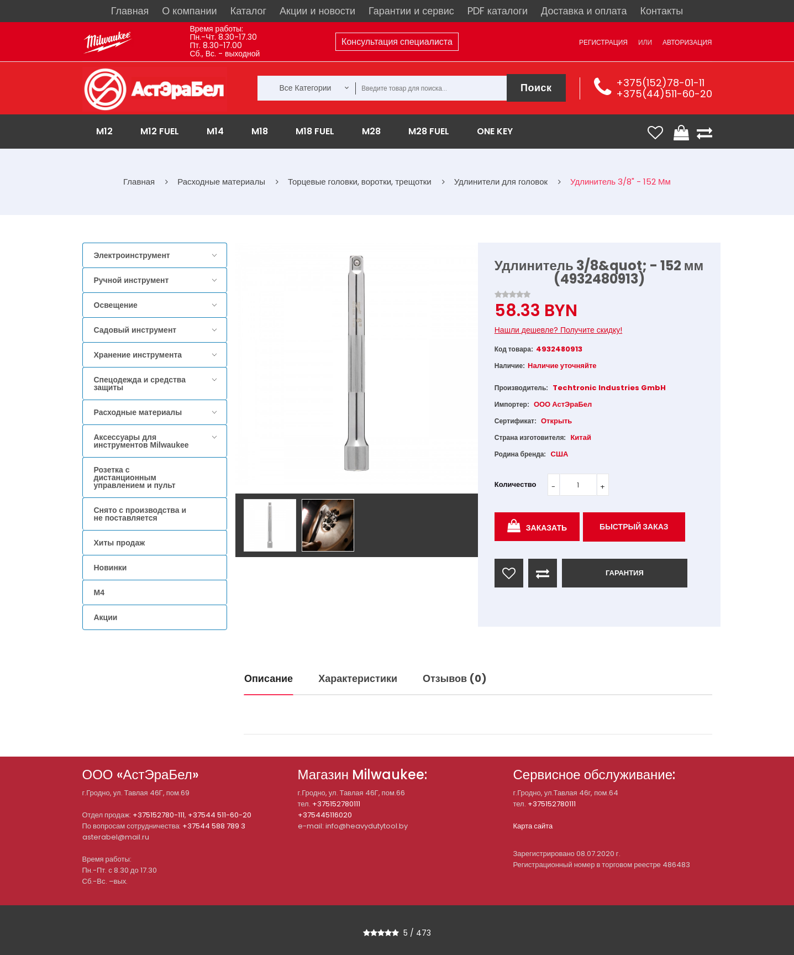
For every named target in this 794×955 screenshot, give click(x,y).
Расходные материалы (138, 412)
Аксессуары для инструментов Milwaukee (141, 441)
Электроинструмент (132, 255)
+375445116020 (325, 815)
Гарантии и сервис (411, 11)
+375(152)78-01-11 (660, 83)
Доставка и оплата (584, 11)
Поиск (536, 88)
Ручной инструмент (131, 280)
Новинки (110, 567)
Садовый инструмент (135, 330)
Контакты (661, 11)
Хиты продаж (119, 542)
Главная (130, 11)
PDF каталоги (497, 11)
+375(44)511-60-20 (664, 94)
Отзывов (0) (455, 678)
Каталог (248, 11)
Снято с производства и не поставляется (140, 514)
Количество (516, 484)
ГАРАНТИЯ (625, 573)
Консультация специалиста (397, 41)
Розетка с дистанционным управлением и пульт (135, 477)
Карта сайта (533, 826)
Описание (268, 678)
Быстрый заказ (634, 526)
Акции (106, 617)
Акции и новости (317, 11)
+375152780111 (336, 804)
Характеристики (357, 678)
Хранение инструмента (138, 354)
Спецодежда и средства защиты (140, 383)
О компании (189, 11)
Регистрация (603, 42)
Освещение (116, 305)
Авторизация (687, 42)
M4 (99, 592)
